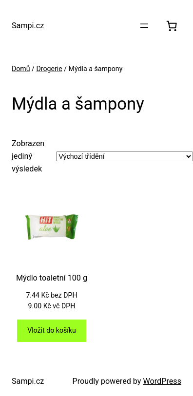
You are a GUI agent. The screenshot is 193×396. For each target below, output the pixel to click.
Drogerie (49, 69)
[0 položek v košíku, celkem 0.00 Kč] (171, 26)
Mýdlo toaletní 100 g (51, 278)
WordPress (162, 381)
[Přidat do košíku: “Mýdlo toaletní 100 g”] (51, 331)
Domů (21, 69)
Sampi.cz (28, 25)
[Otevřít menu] (144, 26)
